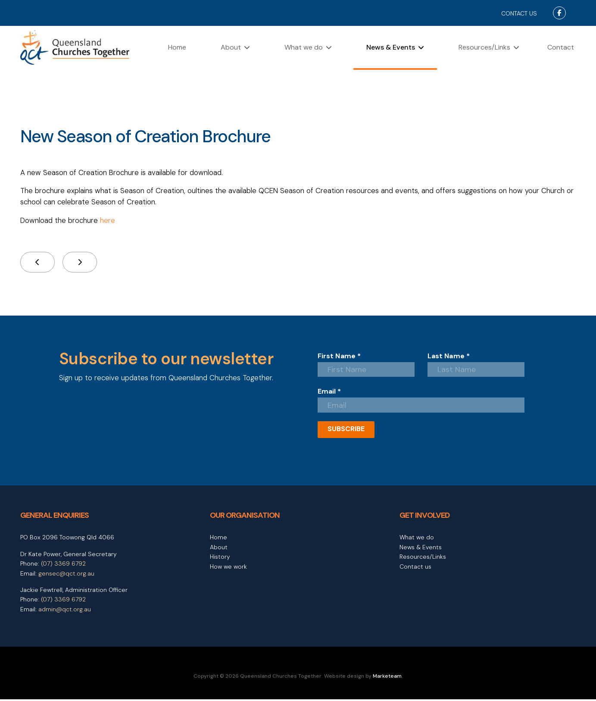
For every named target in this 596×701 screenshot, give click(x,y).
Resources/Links (484, 47)
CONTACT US (519, 13)
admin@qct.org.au (64, 610)
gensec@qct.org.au (66, 575)
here (108, 220)
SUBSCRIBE (346, 430)
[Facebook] (559, 12)
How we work (228, 568)
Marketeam (387, 677)
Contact (560, 47)
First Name (339, 356)
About (231, 47)
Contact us (415, 568)
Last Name (448, 356)
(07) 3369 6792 (63, 565)
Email (329, 392)
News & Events (390, 47)
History (220, 558)
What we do (303, 47)
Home (177, 47)
